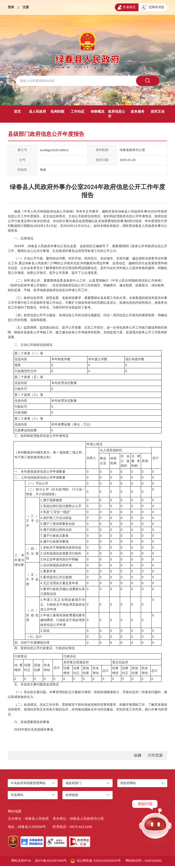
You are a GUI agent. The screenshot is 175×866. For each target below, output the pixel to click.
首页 (17, 111)
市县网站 (17, 795)
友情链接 (71, 795)
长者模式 (127, 7)
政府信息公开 (116, 113)
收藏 (137, 755)
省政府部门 (73, 783)
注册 (26, 7)
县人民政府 (37, 111)
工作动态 (77, 111)
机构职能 (57, 111)
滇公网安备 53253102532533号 (96, 860)
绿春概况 (97, 111)
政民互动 (158, 111)
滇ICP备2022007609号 (51, 860)
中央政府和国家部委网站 (28, 783)
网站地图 (14, 811)
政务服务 (137, 111)
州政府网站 (128, 783)
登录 (11, 7)
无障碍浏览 (153, 7)
